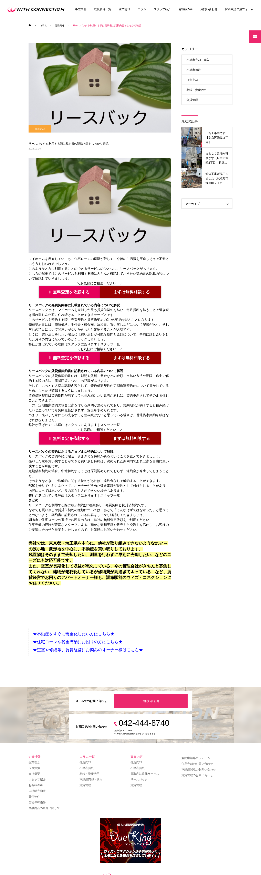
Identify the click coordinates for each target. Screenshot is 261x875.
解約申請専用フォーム (239, 9)
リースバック (139, 779)
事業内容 (80, 9)
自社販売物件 (37, 791)
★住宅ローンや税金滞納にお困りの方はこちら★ (78, 642)
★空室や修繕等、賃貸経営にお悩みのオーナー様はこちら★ (88, 650)
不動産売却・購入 (198, 59)
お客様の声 (185, 9)
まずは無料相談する (131, 292)
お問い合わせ (208, 9)
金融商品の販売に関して (44, 808)
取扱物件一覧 (102, 9)
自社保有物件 (37, 802)
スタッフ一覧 (110, 344)
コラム (142, 9)
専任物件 (34, 796)
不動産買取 (194, 69)
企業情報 (124, 9)
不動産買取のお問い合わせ (198, 769)
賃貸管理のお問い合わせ (197, 775)
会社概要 (34, 773)
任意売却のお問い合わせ (197, 763)
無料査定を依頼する (69, 292)
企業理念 (34, 762)
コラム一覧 (87, 756)
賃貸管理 (192, 99)
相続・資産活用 (197, 89)
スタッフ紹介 (162, 9)
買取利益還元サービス (144, 773)
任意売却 (40, 128)
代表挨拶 (34, 768)
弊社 (97, 520)
